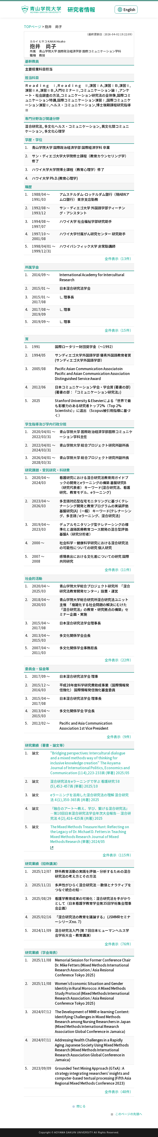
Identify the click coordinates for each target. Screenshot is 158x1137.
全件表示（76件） (119, 943)
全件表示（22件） (119, 660)
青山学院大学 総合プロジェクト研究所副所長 (94, 445)
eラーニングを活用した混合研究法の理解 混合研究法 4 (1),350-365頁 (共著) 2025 (89, 797)
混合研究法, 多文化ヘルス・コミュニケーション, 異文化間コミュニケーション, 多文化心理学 (77, 128)
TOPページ (32, 26)
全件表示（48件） (119, 1091)
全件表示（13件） (119, 258)
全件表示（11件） (119, 569)
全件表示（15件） (119, 330)
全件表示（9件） (120, 736)
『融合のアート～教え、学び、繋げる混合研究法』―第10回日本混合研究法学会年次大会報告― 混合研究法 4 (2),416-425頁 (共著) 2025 (90, 813)
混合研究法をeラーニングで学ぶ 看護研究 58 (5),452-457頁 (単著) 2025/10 (85, 783)
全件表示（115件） (118, 855)
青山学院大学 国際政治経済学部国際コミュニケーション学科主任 (96, 434)
